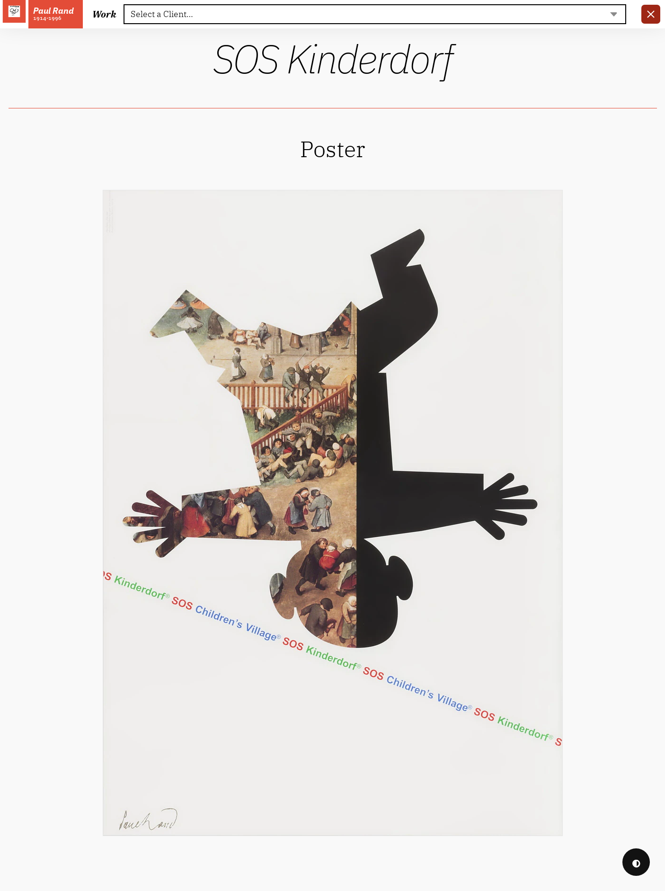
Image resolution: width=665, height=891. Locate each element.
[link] (650, 14)
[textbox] (375, 14)
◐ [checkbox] (636, 862)
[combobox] (375, 14)
